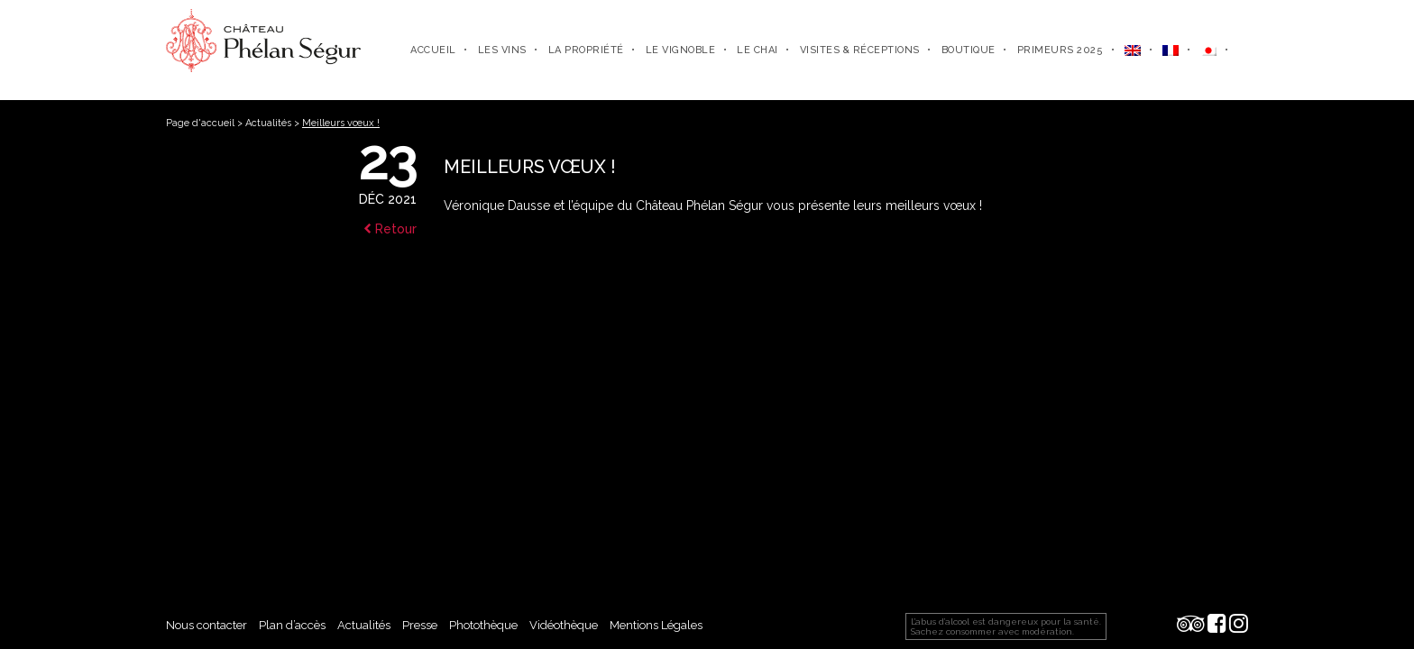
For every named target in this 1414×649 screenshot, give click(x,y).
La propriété (586, 50)
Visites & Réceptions (860, 50)
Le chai (757, 50)
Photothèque (483, 625)
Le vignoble (681, 50)
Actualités (268, 123)
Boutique (968, 50)
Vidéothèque (563, 625)
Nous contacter (206, 625)
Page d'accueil (200, 123)
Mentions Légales (656, 625)
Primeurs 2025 (1060, 50)
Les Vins (502, 50)
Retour (390, 229)
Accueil (433, 50)
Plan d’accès (292, 625)
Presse (419, 625)
